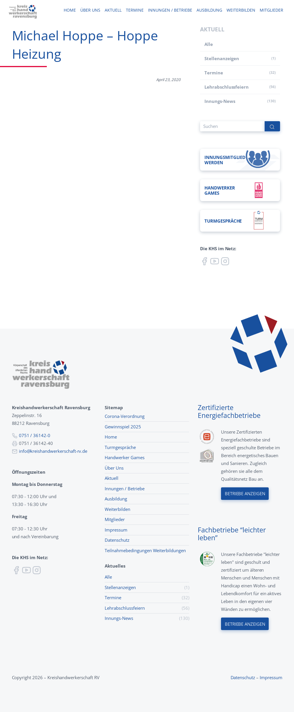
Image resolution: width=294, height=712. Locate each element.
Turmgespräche (120, 447)
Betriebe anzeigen (244, 494)
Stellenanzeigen (221, 58)
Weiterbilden (240, 10)
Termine (135, 10)
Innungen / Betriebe (170, 10)
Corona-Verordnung (124, 416)
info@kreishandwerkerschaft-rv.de (53, 451)
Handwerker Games (124, 457)
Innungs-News (219, 101)
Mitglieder (271, 10)
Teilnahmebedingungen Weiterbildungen (145, 550)
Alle (208, 44)
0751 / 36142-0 (34, 435)
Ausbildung (209, 10)
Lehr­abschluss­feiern (226, 87)
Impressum (116, 530)
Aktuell (113, 10)
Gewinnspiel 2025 (123, 427)
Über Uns (114, 468)
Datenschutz (117, 540)
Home (69, 10)
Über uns (90, 10)
